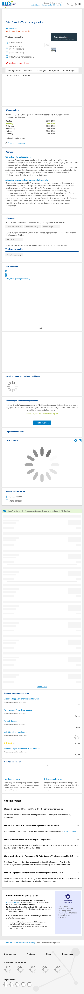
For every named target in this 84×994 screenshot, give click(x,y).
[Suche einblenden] (69, 4)
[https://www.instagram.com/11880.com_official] (11, 984)
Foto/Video (54, 70)
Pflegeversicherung (53, 779)
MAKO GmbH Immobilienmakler (17, 732)
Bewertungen (69, 70)
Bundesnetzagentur (13, 902)
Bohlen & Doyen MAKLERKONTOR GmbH (20, 748)
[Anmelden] (73, 4)
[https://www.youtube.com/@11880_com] (29, 984)
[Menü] (80, 4)
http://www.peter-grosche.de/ (17, 278)
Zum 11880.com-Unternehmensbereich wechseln (46, 5)
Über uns (28, 70)
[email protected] (70, 831)
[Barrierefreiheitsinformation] (77, 4)
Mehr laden (42, 686)
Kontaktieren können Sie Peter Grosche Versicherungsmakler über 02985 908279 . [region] (40, 831)
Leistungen (41, 70)
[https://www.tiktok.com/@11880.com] (17, 984)
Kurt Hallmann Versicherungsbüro (18, 710)
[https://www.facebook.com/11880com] (6, 984)
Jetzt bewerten (42, 423)
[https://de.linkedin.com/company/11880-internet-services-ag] (23, 984)
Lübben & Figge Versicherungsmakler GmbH (22, 698)
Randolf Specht (10, 721)
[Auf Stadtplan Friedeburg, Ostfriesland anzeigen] (80, 440)
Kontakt (27, 75)
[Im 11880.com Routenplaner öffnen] (75, 440)
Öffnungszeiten (14, 70)
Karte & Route (13, 75)
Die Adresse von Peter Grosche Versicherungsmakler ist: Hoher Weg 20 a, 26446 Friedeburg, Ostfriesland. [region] (37, 815)
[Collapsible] (78, 809)
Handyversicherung (13, 779)
